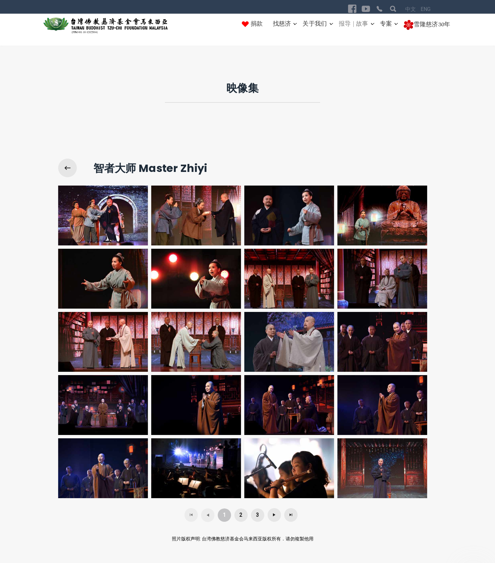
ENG (426, 9)
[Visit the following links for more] (352, 9)
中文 (411, 9)
